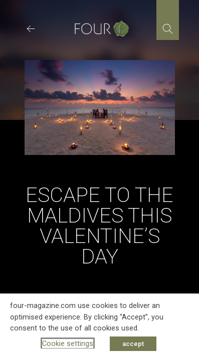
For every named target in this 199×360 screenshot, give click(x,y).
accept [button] (133, 344)
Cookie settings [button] (67, 343)
